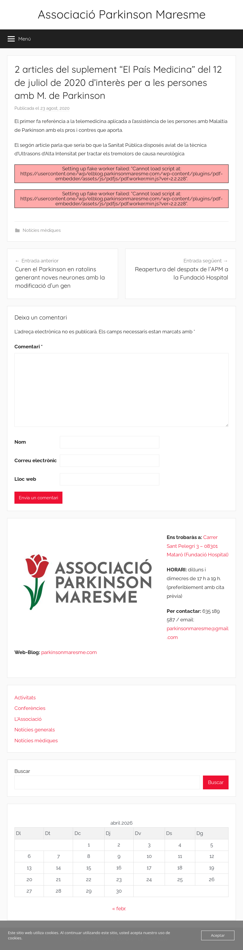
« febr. (119, 908)
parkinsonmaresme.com (68, 652)
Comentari (28, 347)
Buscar (22, 771)
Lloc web (25, 479)
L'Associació (28, 719)
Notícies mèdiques (42, 230)
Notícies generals (34, 730)
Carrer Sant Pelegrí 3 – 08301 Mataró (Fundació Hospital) (198, 546)
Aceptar (218, 935)
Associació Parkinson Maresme (122, 14)
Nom (20, 442)
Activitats (25, 698)
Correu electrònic (35, 460)
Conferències (29, 708)
